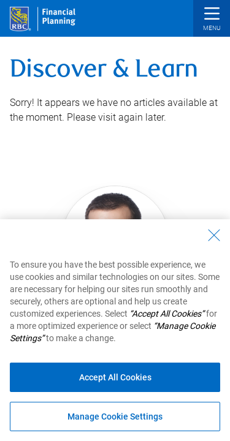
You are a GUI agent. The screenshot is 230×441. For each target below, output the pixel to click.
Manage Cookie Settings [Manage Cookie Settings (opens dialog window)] (115, 416)
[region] (115, 330)
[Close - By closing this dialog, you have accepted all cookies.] (214, 235)
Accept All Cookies (115, 377)
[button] (211, 19)
